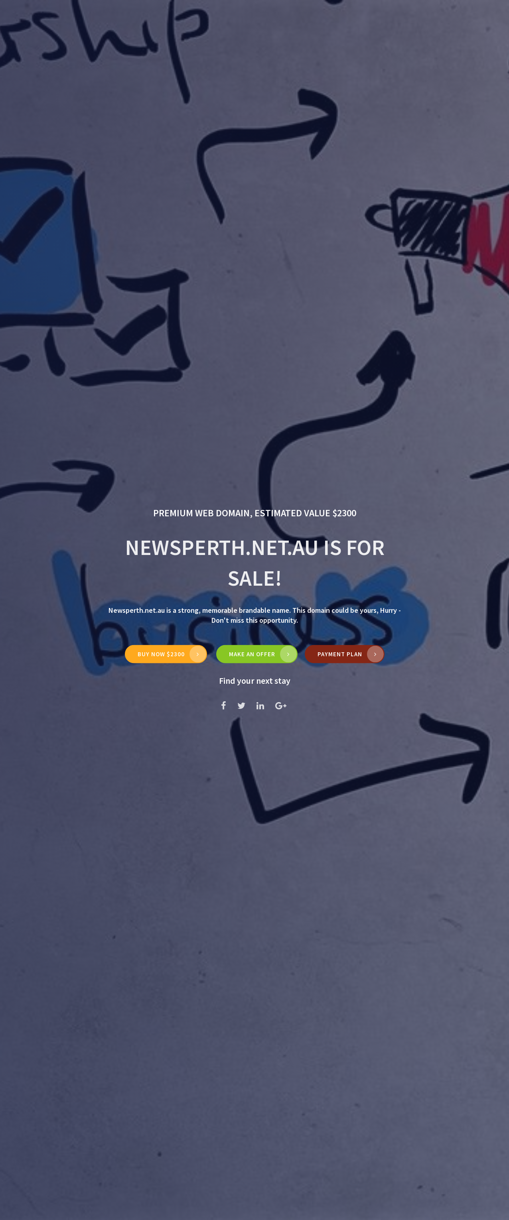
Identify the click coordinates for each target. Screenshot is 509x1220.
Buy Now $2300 (161, 654)
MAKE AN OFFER (252, 654)
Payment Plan (340, 654)
